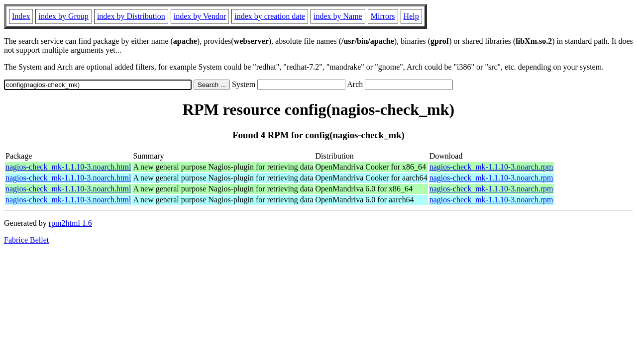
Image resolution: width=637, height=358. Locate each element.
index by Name (338, 16)
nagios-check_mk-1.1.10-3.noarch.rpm (491, 167)
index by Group (63, 16)
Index (21, 16)
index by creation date (269, 16)
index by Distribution (131, 16)
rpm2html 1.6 (70, 223)
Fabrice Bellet (26, 240)
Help (411, 16)
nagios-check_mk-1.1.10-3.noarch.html (68, 167)
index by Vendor (200, 16)
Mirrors (383, 16)
